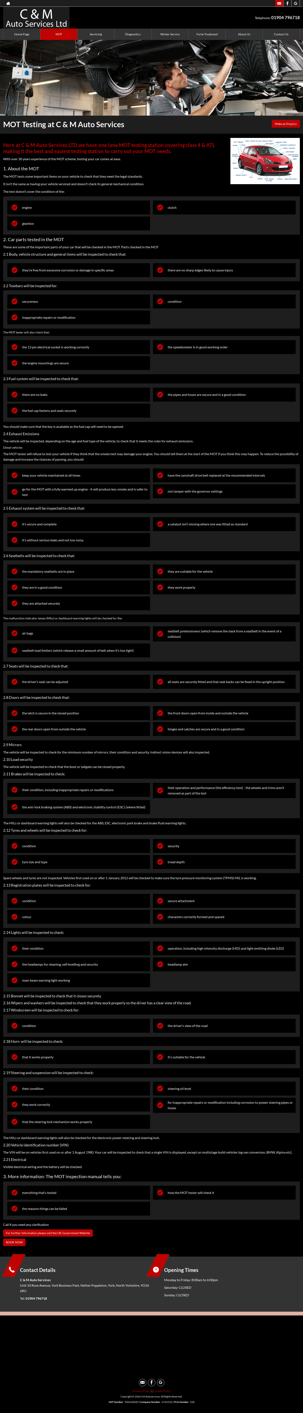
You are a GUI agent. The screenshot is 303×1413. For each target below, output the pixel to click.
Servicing (95, 34)
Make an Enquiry (284, 124)
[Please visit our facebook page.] (287, 3)
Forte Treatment (207, 34)
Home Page (21, 34)
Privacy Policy (141, 1391)
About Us (244, 34)
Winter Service (170, 34)
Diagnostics (132, 34)
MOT (59, 34)
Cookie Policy (162, 1391)
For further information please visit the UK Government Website (52, 1233)
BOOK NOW (15, 1243)
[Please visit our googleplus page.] (295, 3)
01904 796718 (285, 17)
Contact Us (281, 34)
